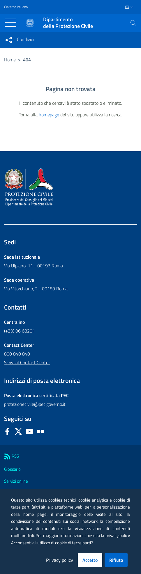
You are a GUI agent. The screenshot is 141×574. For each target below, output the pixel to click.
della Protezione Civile (68, 22)
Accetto (90, 560)
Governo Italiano (16, 7)
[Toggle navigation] (10, 23)
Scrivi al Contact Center (27, 362)
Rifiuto (116, 560)
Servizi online (16, 481)
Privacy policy (59, 560)
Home (10, 59)
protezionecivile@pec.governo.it (35, 404)
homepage (49, 114)
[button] (133, 22)
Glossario (12, 469)
